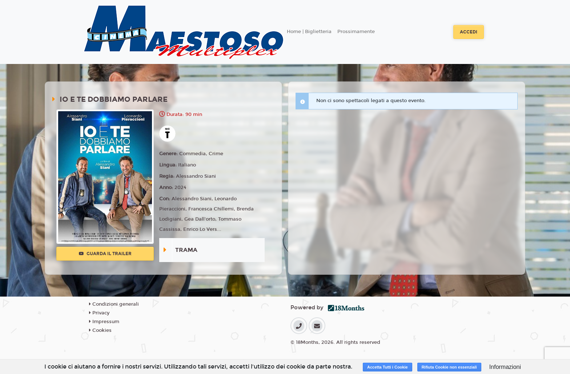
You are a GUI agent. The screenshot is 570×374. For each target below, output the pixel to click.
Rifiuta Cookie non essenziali (449, 367)
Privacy (99, 313)
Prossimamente (356, 32)
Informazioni (505, 367)
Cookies (100, 330)
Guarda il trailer (105, 253)
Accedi (468, 32)
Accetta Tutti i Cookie (387, 367)
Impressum (104, 322)
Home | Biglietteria (309, 32)
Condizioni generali (114, 304)
